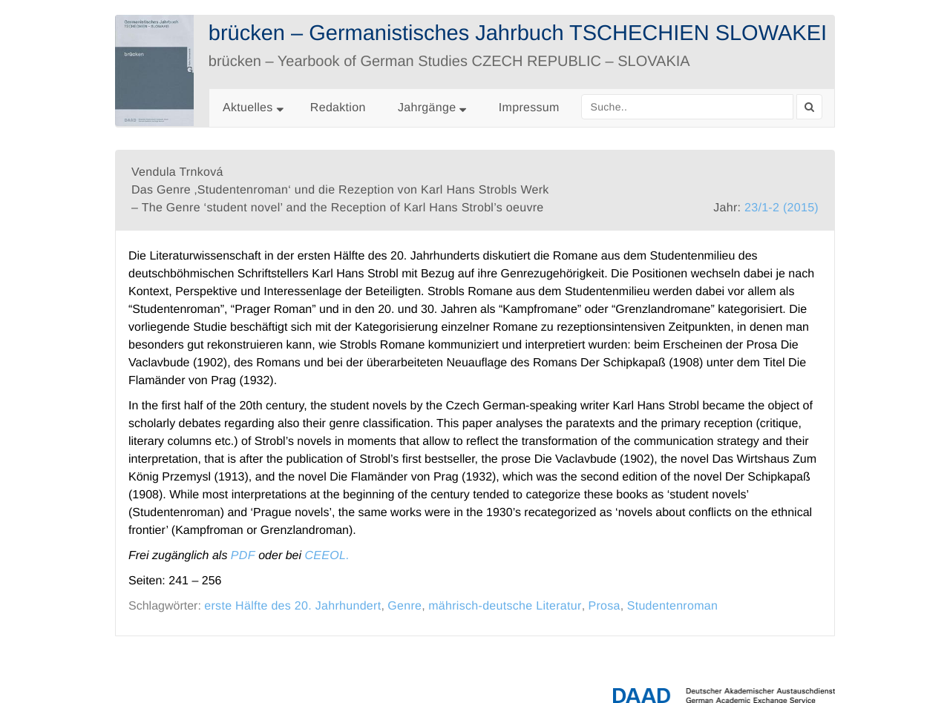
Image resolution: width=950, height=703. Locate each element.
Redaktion (338, 108)
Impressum (529, 108)
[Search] (809, 106)
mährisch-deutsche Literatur (504, 606)
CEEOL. (327, 555)
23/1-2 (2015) (781, 208)
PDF (243, 555)
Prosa (604, 606)
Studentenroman (672, 606)
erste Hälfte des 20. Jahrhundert (292, 606)
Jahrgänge (432, 108)
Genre (404, 606)
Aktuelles (248, 108)
